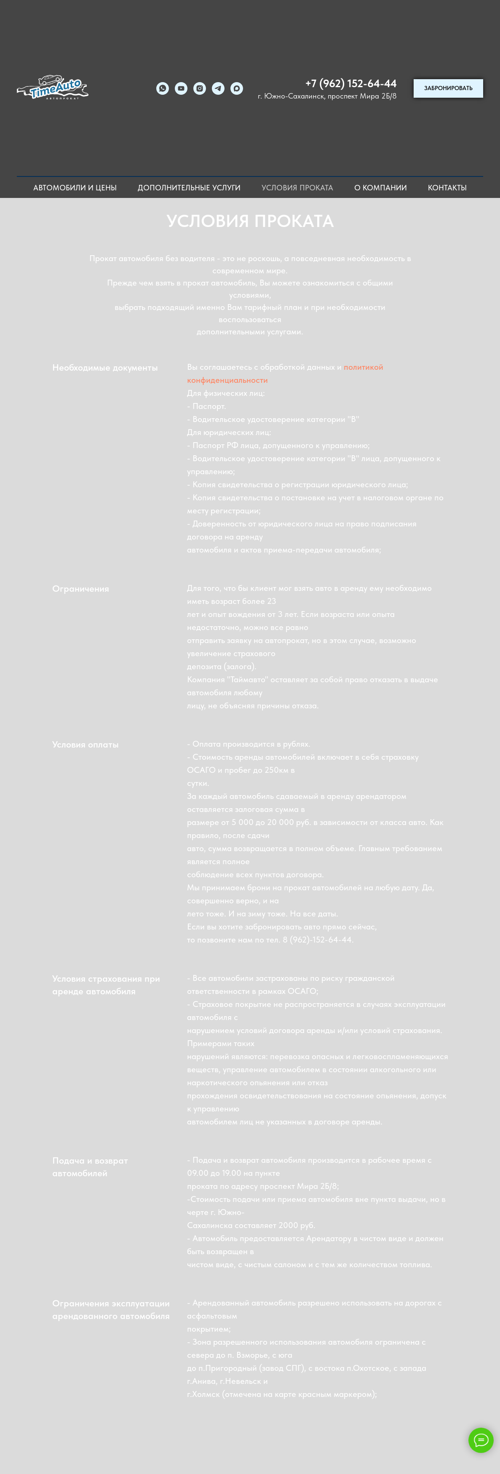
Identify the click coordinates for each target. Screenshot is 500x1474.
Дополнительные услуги (189, 187)
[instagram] (199, 88)
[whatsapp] (162, 88)
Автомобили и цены (75, 187)
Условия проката (297, 187)
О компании (380, 187)
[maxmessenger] (236, 88)
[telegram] (218, 88)
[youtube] (181, 88)
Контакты (447, 187)
